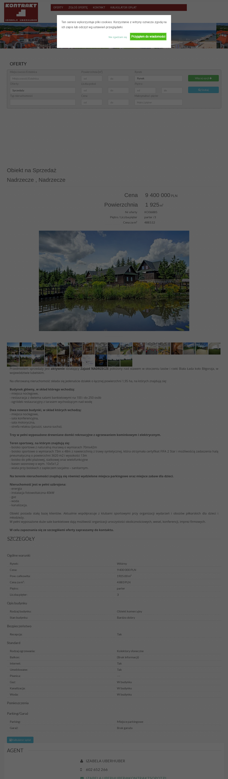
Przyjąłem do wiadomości (148, 36)
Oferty (141, 772)
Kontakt (176, 772)
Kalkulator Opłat (196, 772)
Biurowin (26, 772)
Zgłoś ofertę (159, 772)
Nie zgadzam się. (118, 37)
